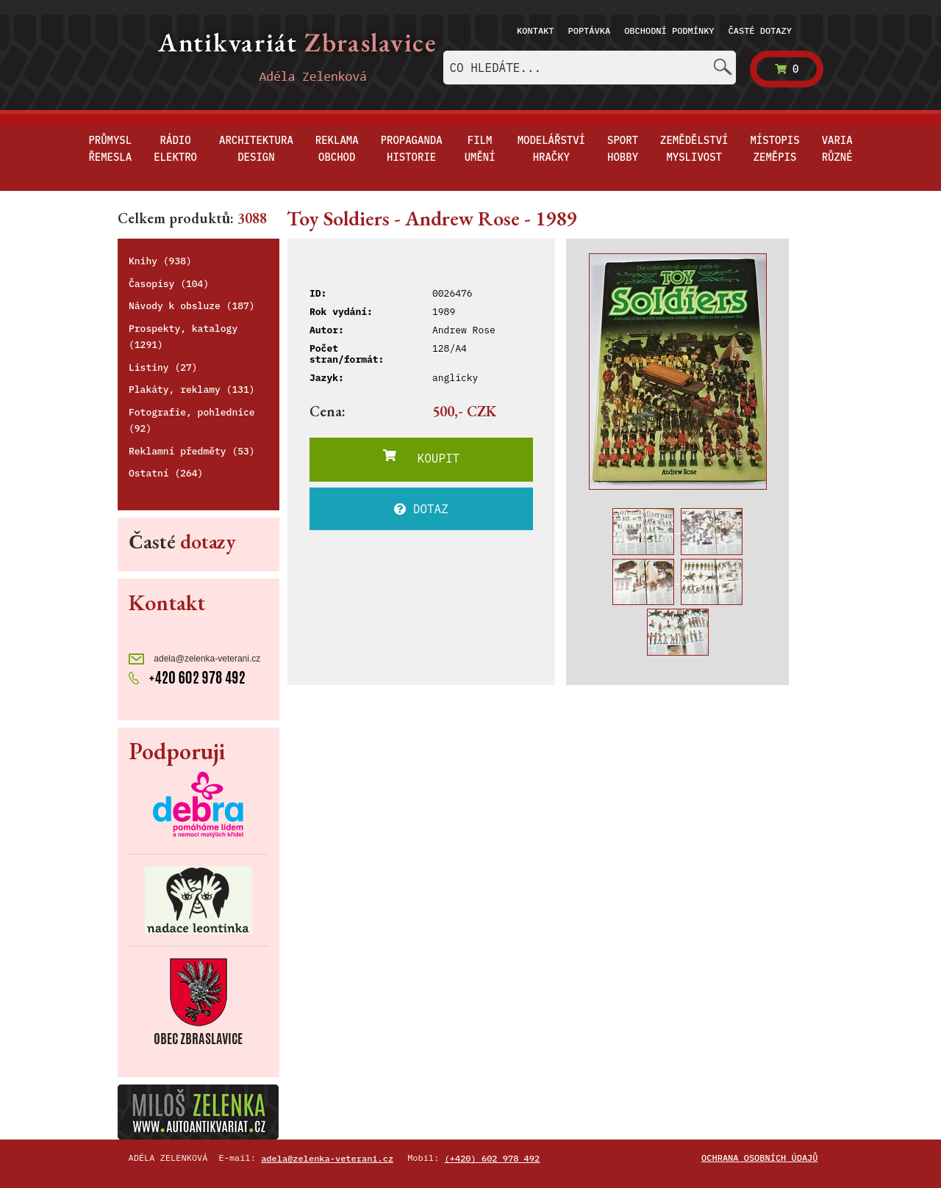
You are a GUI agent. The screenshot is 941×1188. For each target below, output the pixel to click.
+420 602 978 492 (187, 676)
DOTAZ (421, 508)
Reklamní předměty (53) (192, 451)
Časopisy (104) (169, 284)
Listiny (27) (163, 367)
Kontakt (535, 30)
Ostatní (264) (166, 473)
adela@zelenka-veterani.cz (194, 658)
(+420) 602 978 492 (492, 1158)
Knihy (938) (160, 261)
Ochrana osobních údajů (759, 1157)
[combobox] (590, 67)
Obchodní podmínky (669, 30)
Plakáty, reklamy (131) (192, 389)
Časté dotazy (760, 30)
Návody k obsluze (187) (192, 306)
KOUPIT (421, 457)
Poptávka (589, 30)
